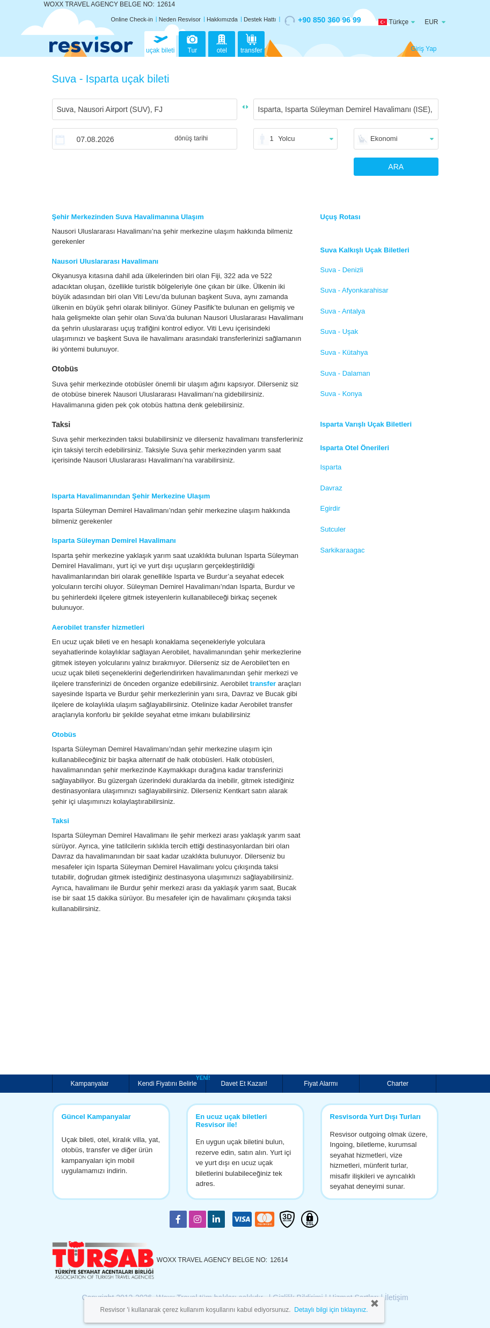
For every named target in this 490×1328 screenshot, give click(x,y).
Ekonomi (384, 139)
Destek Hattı (260, 19)
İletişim (396, 1297)
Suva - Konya (341, 394)
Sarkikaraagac (342, 550)
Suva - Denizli (341, 270)
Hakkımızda (222, 19)
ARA (396, 166)
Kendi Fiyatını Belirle (169, 1082)
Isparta (331, 467)
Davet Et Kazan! (244, 1083)
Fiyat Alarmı (321, 1083)
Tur (192, 43)
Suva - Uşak (339, 331)
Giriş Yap (423, 49)
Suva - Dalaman (345, 373)
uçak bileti (160, 43)
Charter (397, 1083)
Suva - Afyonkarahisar (354, 290)
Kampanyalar (91, 1083)
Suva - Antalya (342, 311)
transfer (251, 43)
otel (221, 43)
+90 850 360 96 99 (322, 20)
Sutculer (333, 529)
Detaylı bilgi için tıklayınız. (331, 1310)
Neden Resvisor (180, 19)
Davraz (331, 488)
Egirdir (330, 508)
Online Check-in (132, 19)
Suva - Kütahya (344, 352)
